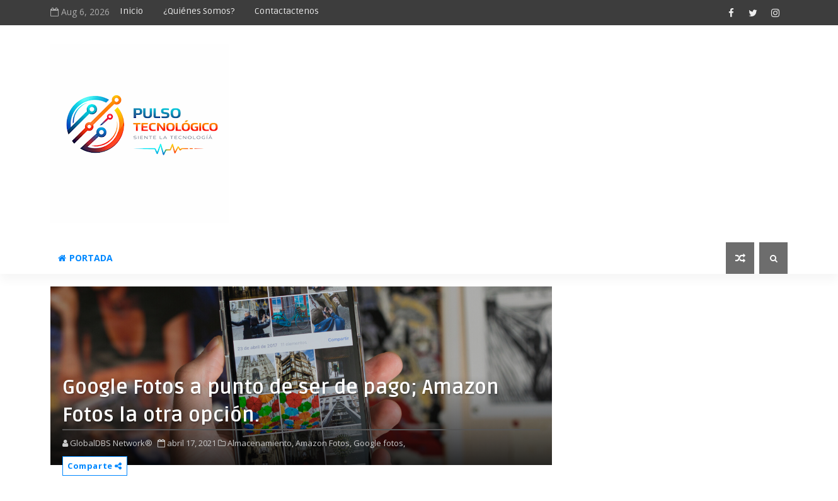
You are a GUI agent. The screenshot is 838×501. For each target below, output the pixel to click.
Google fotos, (379, 443)
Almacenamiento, (260, 443)
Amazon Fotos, (324, 443)
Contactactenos (287, 11)
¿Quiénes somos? (198, 11)
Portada (85, 258)
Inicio (131, 11)
